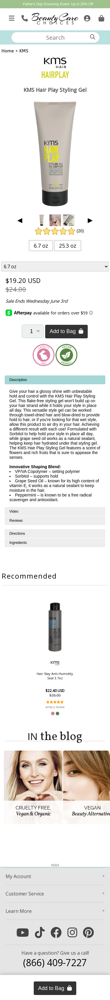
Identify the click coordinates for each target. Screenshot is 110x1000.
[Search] (92, 37)
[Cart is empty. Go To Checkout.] (100, 17)
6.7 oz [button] (41, 245)
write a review (55, 707)
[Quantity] (33, 331)
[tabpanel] (55, 441)
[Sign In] (86, 17)
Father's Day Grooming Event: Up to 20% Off (58, 4)
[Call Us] (24, 17)
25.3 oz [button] (67, 245)
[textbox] (55, 37)
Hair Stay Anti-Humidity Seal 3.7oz (55, 675)
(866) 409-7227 (55, 962)
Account (18, 876)
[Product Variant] (55, 266)
